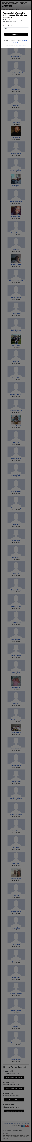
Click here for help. (21, 45)
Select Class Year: (8, 26)
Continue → (16, 34)
